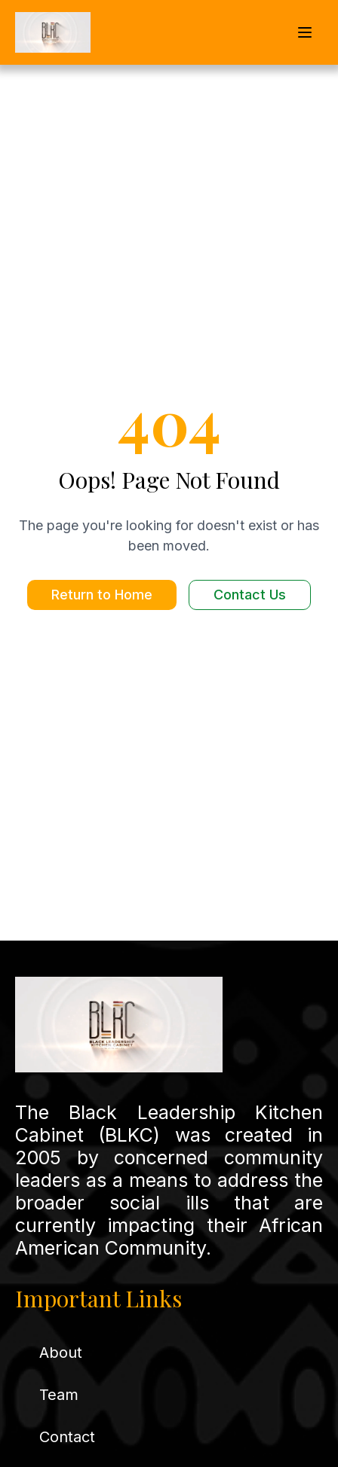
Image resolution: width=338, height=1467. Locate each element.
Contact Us (250, 594)
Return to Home (101, 594)
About (60, 1352)
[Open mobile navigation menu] (305, 32)
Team (58, 1395)
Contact (67, 1437)
